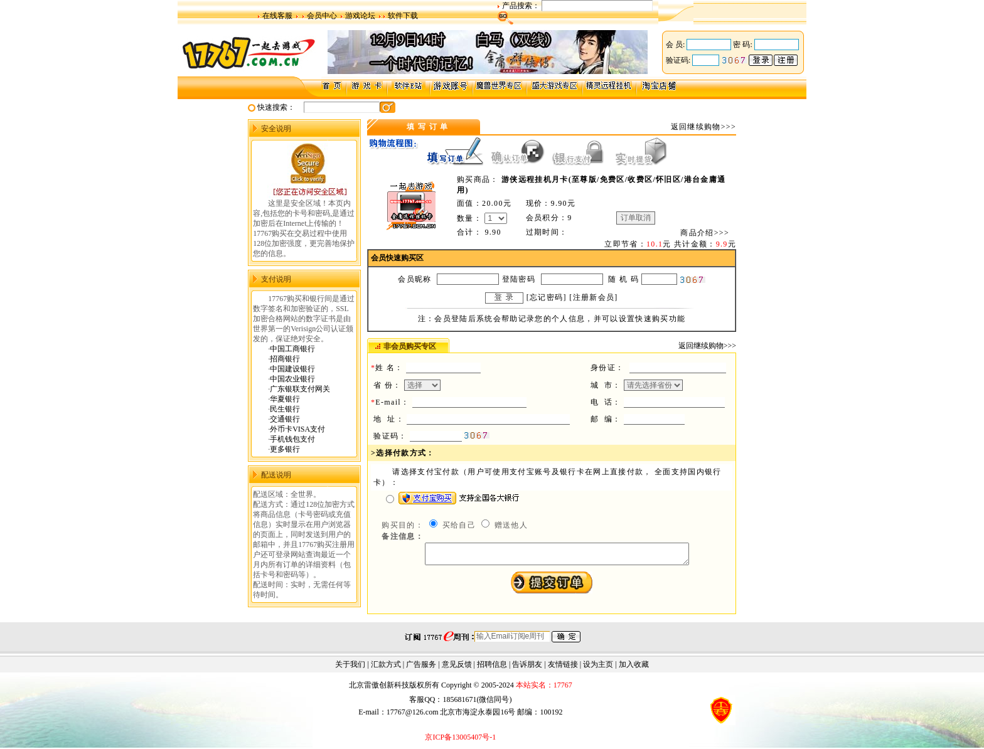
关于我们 (350, 665)
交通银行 (285, 419)
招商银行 (285, 358)
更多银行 (285, 449)
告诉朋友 (527, 665)
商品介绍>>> (704, 232)
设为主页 (598, 665)
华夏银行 (285, 399)
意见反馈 (457, 665)
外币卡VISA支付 (297, 429)
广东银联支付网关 (300, 389)
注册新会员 (594, 297)
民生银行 (285, 409)
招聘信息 (492, 665)
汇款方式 (386, 665)
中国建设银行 (292, 368)
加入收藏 (634, 665)
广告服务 (421, 665)
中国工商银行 (292, 348)
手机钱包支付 (292, 439)
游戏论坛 (360, 15)
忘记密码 (546, 297)
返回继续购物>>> (703, 126)
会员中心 (322, 15)
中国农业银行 (292, 378)
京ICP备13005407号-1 (460, 738)
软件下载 (403, 15)
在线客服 (277, 15)
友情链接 (563, 665)
